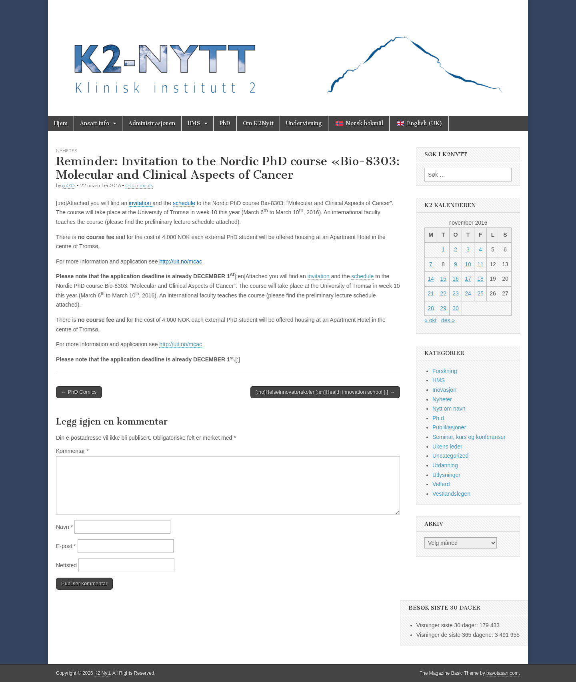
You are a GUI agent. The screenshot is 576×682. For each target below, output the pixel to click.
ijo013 (68, 185)
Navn (64, 527)
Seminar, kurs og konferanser (469, 437)
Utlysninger (446, 475)
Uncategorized (450, 456)
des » (448, 320)
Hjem (61, 123)
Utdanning (445, 465)
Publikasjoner (449, 427)
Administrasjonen (151, 123)
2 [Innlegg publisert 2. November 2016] (455, 249)
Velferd (441, 484)
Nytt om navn (448, 408)
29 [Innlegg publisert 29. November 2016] (443, 308)
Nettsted (66, 565)
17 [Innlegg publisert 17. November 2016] (468, 278)
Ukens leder (447, 446)
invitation (319, 276)
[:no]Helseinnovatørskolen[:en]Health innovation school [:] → (325, 392)
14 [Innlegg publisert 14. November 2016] (431, 278)
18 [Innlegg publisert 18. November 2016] (480, 278)
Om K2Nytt (258, 123)
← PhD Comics (79, 392)
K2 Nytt (102, 673)
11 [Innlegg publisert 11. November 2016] (480, 264)
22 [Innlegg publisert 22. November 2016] (443, 293)
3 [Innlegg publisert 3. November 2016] (468, 249)
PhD (225, 123)
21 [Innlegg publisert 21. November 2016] (431, 293)
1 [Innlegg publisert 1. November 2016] (443, 249)
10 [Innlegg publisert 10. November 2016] (468, 264)
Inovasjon (444, 390)
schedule (362, 276)
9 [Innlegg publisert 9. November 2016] (455, 264)
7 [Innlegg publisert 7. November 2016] (430, 264)
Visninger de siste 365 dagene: (455, 635)
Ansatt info (94, 123)
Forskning (444, 371)
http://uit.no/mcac (180, 344)
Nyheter (66, 150)
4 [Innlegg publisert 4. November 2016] (480, 249)
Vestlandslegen (451, 494)
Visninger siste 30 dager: (448, 625)
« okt (430, 320)
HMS (194, 123)
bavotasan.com (502, 673)
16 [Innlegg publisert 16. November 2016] (455, 278)
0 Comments (139, 185)
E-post (66, 546)
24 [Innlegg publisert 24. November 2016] (468, 293)
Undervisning (304, 123)
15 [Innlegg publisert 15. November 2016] (443, 278)
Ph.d (438, 418)
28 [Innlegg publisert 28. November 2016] (431, 308)
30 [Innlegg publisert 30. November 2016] (455, 308)
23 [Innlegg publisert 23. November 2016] (455, 293)
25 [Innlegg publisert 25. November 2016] (480, 293)
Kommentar (72, 451)
